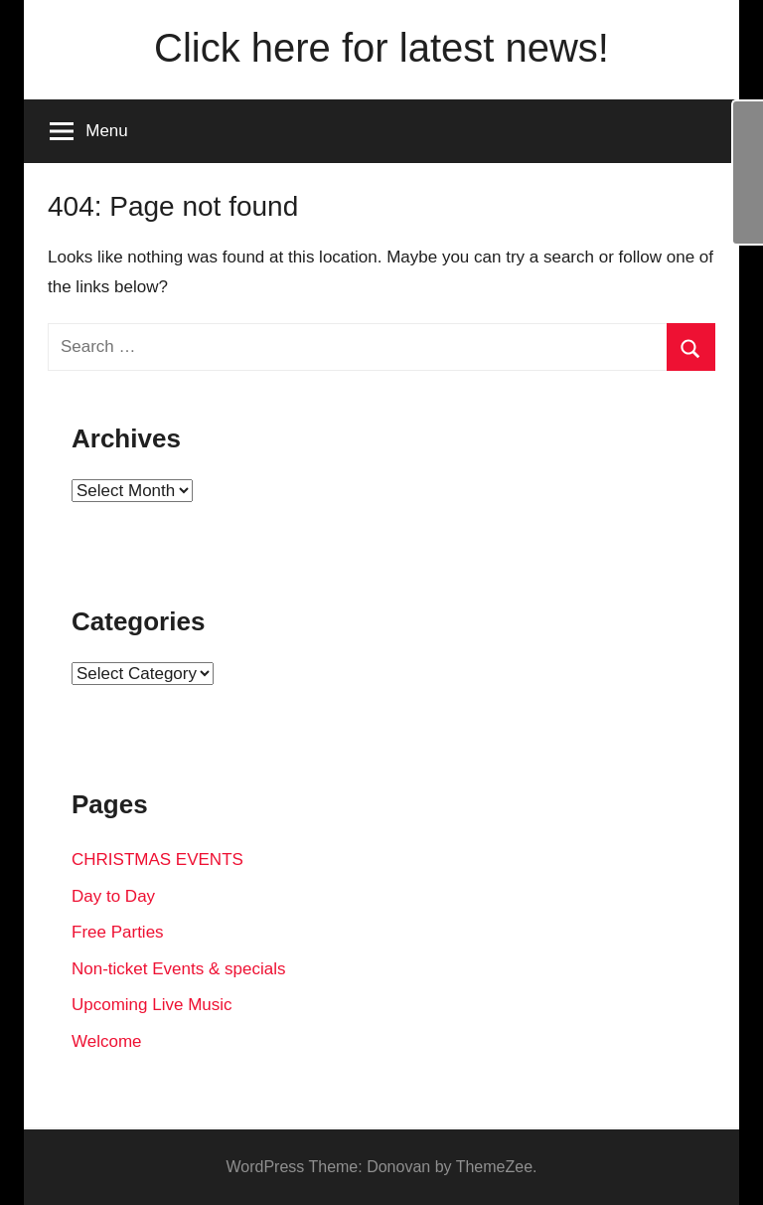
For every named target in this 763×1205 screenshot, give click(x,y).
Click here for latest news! (381, 48)
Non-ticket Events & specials (178, 968)
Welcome (107, 1041)
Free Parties (118, 932)
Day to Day (113, 896)
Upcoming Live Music (152, 1004)
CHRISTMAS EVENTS (157, 859)
